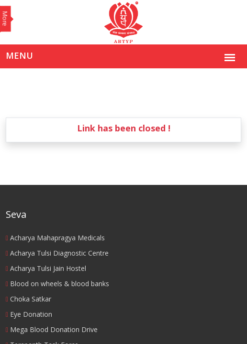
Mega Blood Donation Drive (52, 329)
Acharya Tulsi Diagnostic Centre (57, 253)
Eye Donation (29, 314)
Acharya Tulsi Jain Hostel (46, 268)
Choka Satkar (28, 298)
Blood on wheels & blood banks (57, 283)
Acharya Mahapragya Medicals (55, 237)
